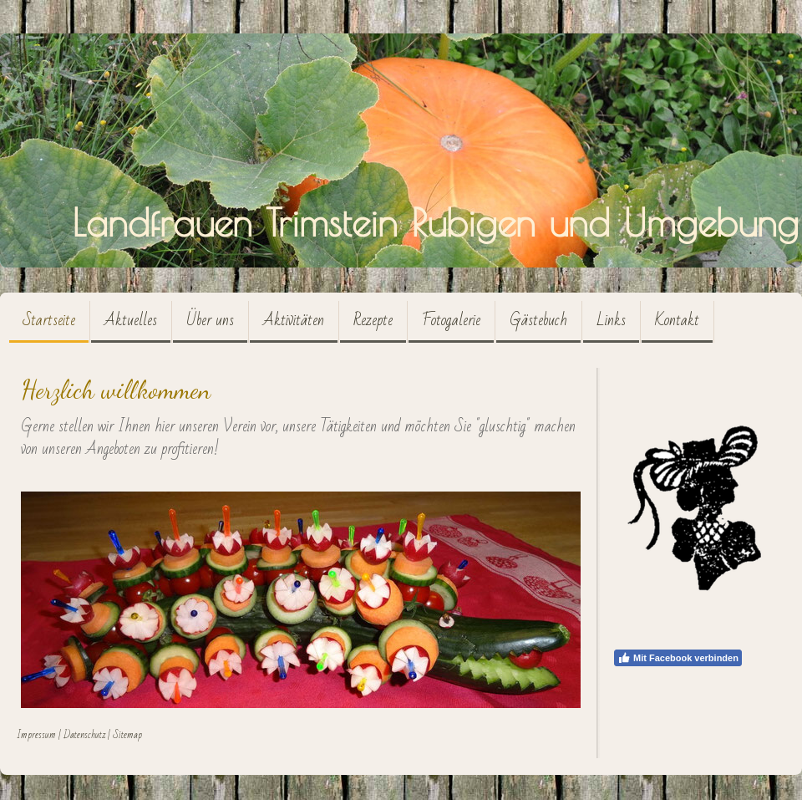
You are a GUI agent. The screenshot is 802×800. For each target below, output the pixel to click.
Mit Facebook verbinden (678, 658)
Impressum (36, 735)
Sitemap (127, 735)
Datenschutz (84, 735)
